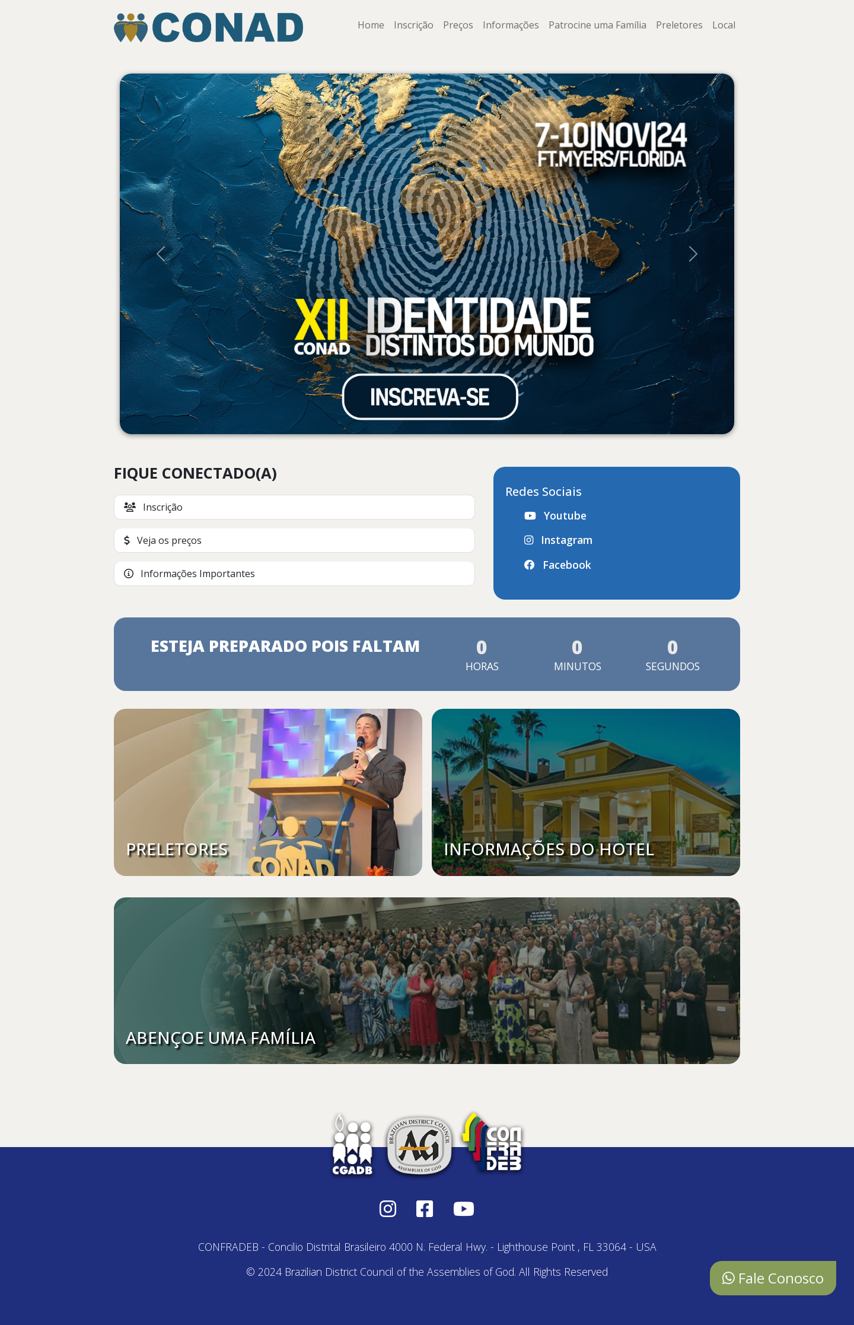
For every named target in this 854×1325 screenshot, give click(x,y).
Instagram (558, 540)
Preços (458, 24)
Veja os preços (163, 540)
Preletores (679, 24)
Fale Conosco (773, 1278)
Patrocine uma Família (597, 24)
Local (723, 24)
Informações (511, 24)
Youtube (555, 515)
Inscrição (414, 24)
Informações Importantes (189, 573)
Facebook (557, 565)
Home (371, 24)
